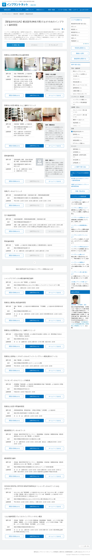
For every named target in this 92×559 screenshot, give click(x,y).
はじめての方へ (84, 9)
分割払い (75, 125)
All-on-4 (75, 79)
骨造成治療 (76, 82)
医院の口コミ (40, 9)
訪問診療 (75, 162)
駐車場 (75, 134)
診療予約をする (34, 95)
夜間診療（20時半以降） (80, 155)
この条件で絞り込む (80, 167)
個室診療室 (76, 140)
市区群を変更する (80, 48)
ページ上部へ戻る (85, 546)
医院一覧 (16, 45)
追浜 (73, 38)
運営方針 (62, 552)
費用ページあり (77, 119)
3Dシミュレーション (79, 85)
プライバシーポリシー (45, 552)
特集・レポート (73, 9)
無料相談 (75, 149)
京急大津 (75, 35)
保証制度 (75, 122)
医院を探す (7, 9)
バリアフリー (77, 137)
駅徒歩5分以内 (77, 131)
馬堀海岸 (75, 41)
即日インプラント (78, 71)
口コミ (36, 45)
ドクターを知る (62, 9)
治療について (30, 9)
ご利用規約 (55, 552)
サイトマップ (86, 552)
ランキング (18, 9)
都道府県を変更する (80, 58)
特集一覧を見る (80, 191)
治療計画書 (76, 91)
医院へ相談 (51, 9)
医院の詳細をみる (14, 95)
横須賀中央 (75, 32)
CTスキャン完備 (77, 143)
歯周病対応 (76, 88)
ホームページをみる (55, 95)
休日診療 (75, 159)
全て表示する (86, 43)
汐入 (73, 26)
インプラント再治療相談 (80, 102)
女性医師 (75, 152)
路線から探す (80, 53)
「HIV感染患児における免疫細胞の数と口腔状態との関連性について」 (80, 323)
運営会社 (36, 552)
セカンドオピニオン (78, 94)
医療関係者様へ (69, 552)
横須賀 (74, 29)
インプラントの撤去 (78, 99)
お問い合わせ (78, 552)
